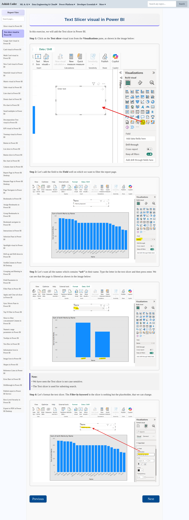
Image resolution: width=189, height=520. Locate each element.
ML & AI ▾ (25, 4)
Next (151, 499)
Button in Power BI (10, 143)
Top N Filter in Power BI (12, 312)
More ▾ (102, 4)
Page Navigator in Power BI (12, 191)
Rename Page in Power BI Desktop (13, 182)
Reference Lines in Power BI (12, 372)
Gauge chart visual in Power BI (11, 42)
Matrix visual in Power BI (13, 82)
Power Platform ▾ (67, 4)
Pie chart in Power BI (11, 105)
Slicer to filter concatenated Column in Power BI (12, 321)
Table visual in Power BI (12, 87)
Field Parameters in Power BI (10, 281)
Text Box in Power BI (11, 344)
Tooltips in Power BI (11, 338)
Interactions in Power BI (12, 231)
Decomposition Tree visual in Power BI (10, 121)
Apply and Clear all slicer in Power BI (12, 296)
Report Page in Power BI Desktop (12, 174)
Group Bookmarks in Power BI (11, 214)
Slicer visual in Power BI (12, 26)
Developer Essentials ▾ (87, 4)
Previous (38, 499)
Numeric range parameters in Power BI (12, 331)
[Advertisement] (175, 48)
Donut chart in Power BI (12, 99)
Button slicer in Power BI (12, 155)
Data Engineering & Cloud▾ (44, 4)
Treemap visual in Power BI (12, 135)
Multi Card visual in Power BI (10, 56)
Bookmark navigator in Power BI (11, 223)
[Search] (162, 4)
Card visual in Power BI (12, 50)
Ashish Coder (9, 4)
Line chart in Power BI (11, 93)
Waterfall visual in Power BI (12, 74)
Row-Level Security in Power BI (11, 401)
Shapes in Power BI (10, 365)
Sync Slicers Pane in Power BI (11, 304)
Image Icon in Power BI (12, 359)
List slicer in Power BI (11, 149)
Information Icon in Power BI (10, 351)
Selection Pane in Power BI (12, 238)
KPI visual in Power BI (12, 129)
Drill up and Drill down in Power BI (13, 255)
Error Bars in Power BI (11, 379)
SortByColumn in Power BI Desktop (12, 264)
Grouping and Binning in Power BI (12, 272)
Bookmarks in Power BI (12, 199)
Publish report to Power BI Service (12, 392)
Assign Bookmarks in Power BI (11, 206)
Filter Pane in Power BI (12, 289)
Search (182, 4)
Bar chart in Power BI (11, 161)
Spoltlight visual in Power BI (13, 246)
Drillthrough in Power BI (12, 385)
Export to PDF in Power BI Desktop (12, 409)
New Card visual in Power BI (13, 65)
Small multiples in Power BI (12, 112)
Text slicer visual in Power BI (11, 33)
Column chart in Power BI (13, 167)
